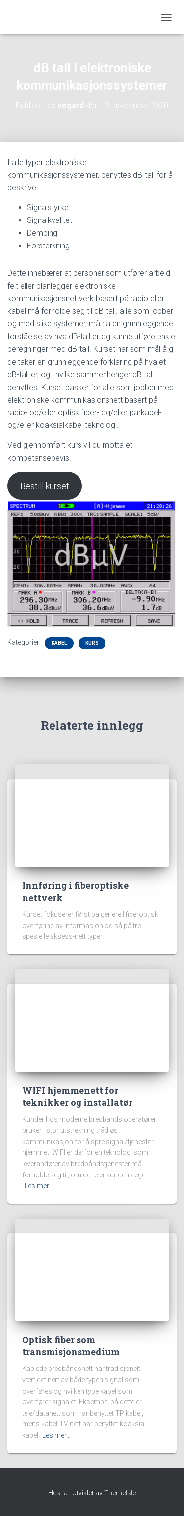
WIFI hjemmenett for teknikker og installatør (77, 1096)
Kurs (92, 643)
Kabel (59, 643)
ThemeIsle (120, 1493)
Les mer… (39, 1186)
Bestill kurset (44, 486)
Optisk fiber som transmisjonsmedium (71, 1346)
